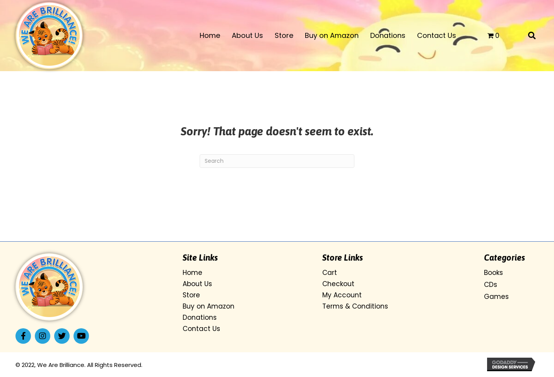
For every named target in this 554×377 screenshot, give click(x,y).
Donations (200, 317)
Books (493, 272)
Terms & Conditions (355, 306)
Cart (329, 272)
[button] (23, 336)
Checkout (338, 283)
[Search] (277, 161)
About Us (197, 283)
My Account (342, 295)
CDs (490, 284)
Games (496, 296)
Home (192, 272)
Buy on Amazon (208, 306)
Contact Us (201, 328)
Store (191, 295)
